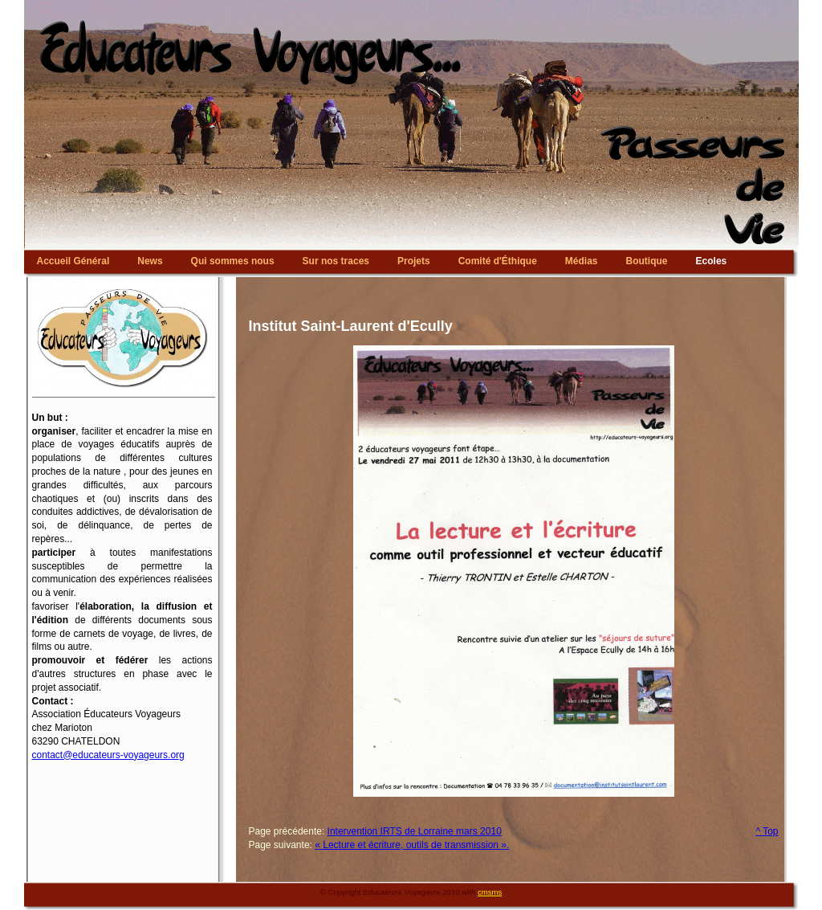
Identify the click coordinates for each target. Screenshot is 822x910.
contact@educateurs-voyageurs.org (108, 755)
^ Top (766, 831)
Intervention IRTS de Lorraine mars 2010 (415, 831)
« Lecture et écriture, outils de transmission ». (412, 845)
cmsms (490, 892)
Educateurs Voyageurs (411, 4)
